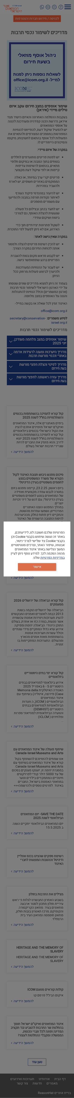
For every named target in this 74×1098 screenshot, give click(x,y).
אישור (37, 566)
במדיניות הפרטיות (52, 557)
